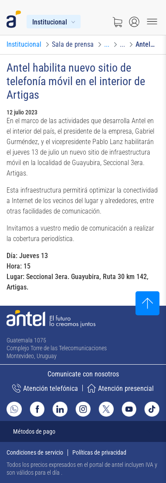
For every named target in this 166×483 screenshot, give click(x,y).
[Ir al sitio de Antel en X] (106, 409)
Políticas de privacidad (99, 452)
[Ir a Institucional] (24, 44)
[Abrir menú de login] (134, 22)
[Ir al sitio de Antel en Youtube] (129, 409)
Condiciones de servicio (35, 452)
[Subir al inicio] (147, 303)
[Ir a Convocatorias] (106, 44)
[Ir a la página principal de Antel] (51, 319)
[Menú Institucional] (54, 21)
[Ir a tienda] (117, 21)
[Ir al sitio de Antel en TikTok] (151, 409)
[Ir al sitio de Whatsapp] (14, 409)
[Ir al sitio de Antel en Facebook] (37, 409)
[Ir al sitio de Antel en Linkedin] (60, 409)
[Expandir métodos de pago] (83, 431)
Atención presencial (120, 388)
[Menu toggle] (152, 22)
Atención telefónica (45, 388)
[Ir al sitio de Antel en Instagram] (83, 409)
